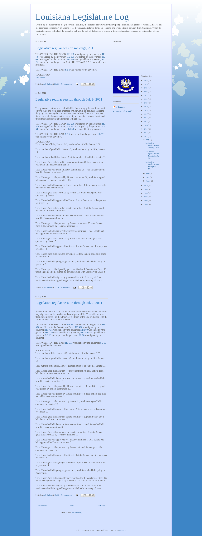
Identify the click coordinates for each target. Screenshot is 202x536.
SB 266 (70, 59)
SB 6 (67, 69)
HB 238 (70, 54)
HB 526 (49, 332)
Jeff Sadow (120, 107)
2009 (146, 189)
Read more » (40, 77)
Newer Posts (42, 505)
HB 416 (78, 327)
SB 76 (82, 335)
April (148, 181)
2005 (146, 204)
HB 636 (70, 56)
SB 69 (103, 343)
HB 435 (49, 330)
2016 (146, 118)
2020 (146, 103)
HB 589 (84, 332)
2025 (146, 84)
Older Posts (101, 505)
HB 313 (69, 343)
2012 (146, 133)
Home (72, 505)
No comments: (67, 84)
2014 (146, 125)
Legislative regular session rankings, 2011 (65, 48)
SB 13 (48, 335)
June (148, 173)
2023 (146, 92)
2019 (146, 106)
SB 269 (70, 129)
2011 (146, 136)
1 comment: (66, 287)
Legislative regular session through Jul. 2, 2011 (68, 303)
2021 (146, 99)
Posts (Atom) (77, 512)
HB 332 (70, 324)
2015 (146, 121)
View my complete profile (123, 111)
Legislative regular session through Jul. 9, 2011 (68, 99)
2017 (146, 114)
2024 (146, 88)
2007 (146, 197)
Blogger (122, 530)
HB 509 (84, 330)
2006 (146, 200)
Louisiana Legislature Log (82, 16)
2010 (146, 185)
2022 (146, 95)
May (148, 177)
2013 (146, 129)
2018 (146, 110)
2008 (146, 193)
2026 (146, 80)
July (148, 140)
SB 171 (101, 134)
